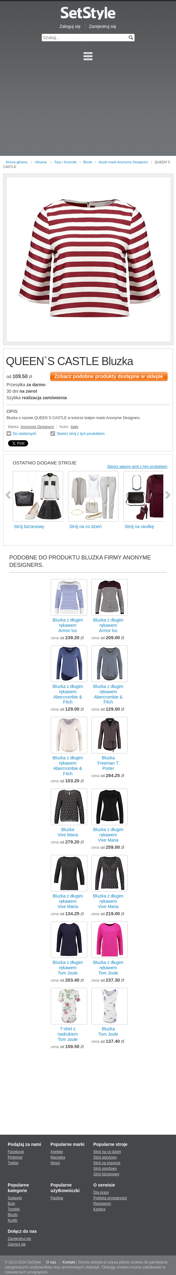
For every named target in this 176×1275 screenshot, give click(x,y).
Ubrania (41, 162)
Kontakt (68, 1262)
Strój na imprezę (106, 1163)
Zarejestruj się (102, 26)
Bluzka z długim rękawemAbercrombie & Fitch (68, 694)
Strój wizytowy (105, 1157)
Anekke (56, 1152)
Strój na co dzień (107, 1152)
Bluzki (87, 162)
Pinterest (15, 1157)
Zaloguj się (70, 26)
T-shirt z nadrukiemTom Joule (68, 1034)
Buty (11, 1203)
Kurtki (12, 1220)
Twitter (13, 1163)
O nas (51, 1262)
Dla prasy (101, 1192)
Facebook (16, 1152)
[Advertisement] (88, 109)
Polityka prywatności (110, 1198)
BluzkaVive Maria (68, 832)
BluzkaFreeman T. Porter (108, 763)
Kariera (99, 1209)
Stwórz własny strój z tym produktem (137, 466)
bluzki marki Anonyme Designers (123, 162)
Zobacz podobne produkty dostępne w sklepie (108, 376)
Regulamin (102, 1203)
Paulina (56, 1198)
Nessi (55, 1163)
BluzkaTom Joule (108, 1031)
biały (74, 427)
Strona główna (16, 162)
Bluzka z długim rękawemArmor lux (68, 625)
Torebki (14, 1209)
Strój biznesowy (106, 1174)
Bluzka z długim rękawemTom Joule (68, 967)
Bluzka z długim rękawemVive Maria (108, 835)
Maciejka (57, 1157)
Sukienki (15, 1198)
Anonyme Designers (37, 427)
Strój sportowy (105, 1168)
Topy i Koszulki (65, 162)
